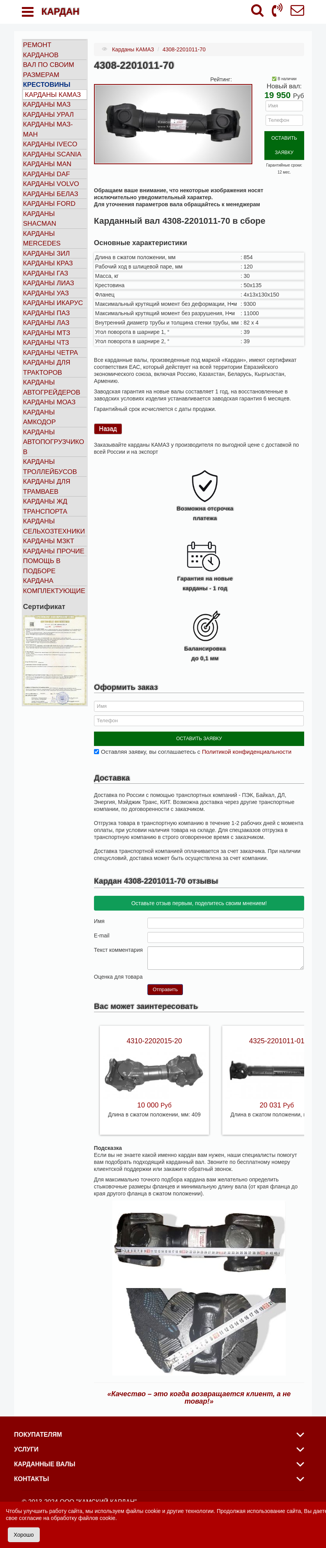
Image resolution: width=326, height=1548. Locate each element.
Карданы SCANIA (52, 154)
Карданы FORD (49, 203)
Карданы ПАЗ (46, 313)
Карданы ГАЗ (45, 273)
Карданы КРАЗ (48, 263)
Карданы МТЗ (46, 333)
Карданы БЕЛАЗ (50, 194)
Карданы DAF (46, 174)
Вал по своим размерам (48, 70)
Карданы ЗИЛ (46, 253)
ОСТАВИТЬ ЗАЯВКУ (284, 137)
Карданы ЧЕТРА (50, 352)
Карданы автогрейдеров (51, 387)
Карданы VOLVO (51, 184)
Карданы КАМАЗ (53, 94)
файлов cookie (96, 1518)
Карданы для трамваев (46, 486)
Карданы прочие (53, 551)
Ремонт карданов (40, 50)
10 (182, 967)
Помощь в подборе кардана (41, 570)
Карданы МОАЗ (49, 402)
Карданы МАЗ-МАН (48, 129)
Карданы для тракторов (46, 367)
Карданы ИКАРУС (53, 303)
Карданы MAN (47, 164)
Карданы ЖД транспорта (45, 506)
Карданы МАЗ (47, 104)
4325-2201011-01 (277, 1032)
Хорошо (24, 1535)
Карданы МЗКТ (48, 541)
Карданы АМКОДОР (39, 417)
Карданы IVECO (50, 144)
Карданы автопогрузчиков (53, 442)
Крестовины (47, 84)
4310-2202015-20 (154, 1032)
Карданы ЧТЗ (46, 342)
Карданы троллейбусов (50, 467)
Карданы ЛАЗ (46, 322)
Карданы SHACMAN (39, 219)
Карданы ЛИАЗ (48, 283)
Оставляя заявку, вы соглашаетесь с (196, 742)
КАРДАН (60, 11)
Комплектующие (54, 591)
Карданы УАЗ (46, 293)
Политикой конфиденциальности (247, 742)
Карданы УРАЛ (48, 114)
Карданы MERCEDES (41, 238)
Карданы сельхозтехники (54, 526)
